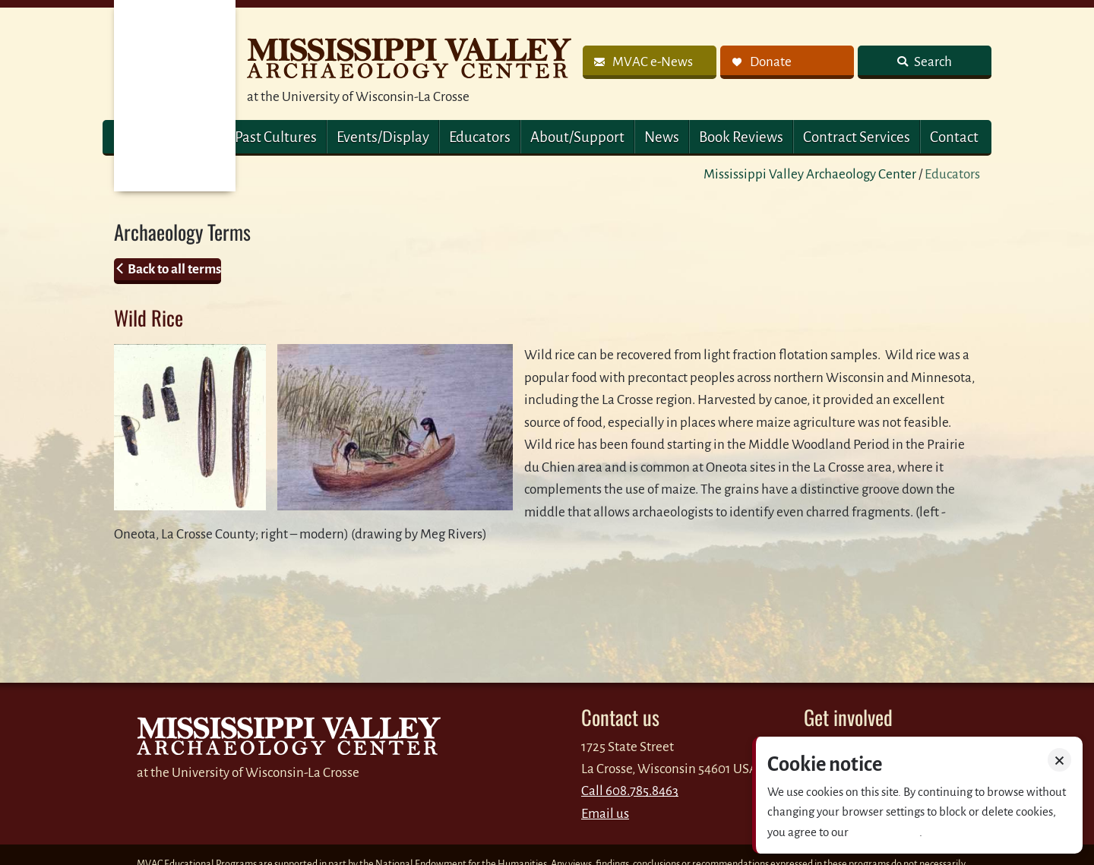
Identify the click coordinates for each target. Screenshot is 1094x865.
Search (932, 62)
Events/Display (383, 137)
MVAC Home (175, 95)
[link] (649, 62)
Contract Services (856, 137)
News (661, 137)
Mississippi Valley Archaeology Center (810, 174)
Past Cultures (276, 137)
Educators (480, 137)
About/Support (577, 137)
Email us (605, 814)
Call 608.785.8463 (629, 791)
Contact (954, 137)
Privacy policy (885, 832)
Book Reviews (741, 137)
